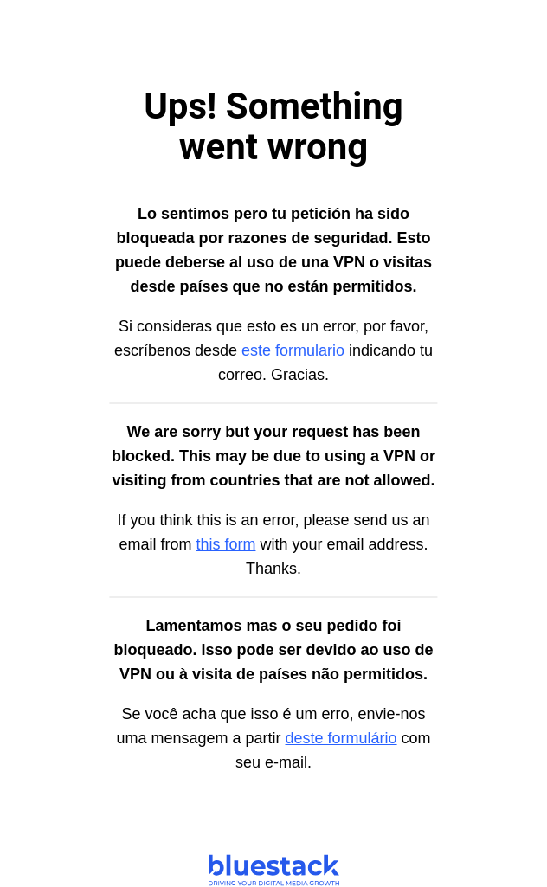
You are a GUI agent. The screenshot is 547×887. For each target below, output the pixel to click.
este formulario (292, 350)
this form (225, 544)
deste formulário (341, 738)
